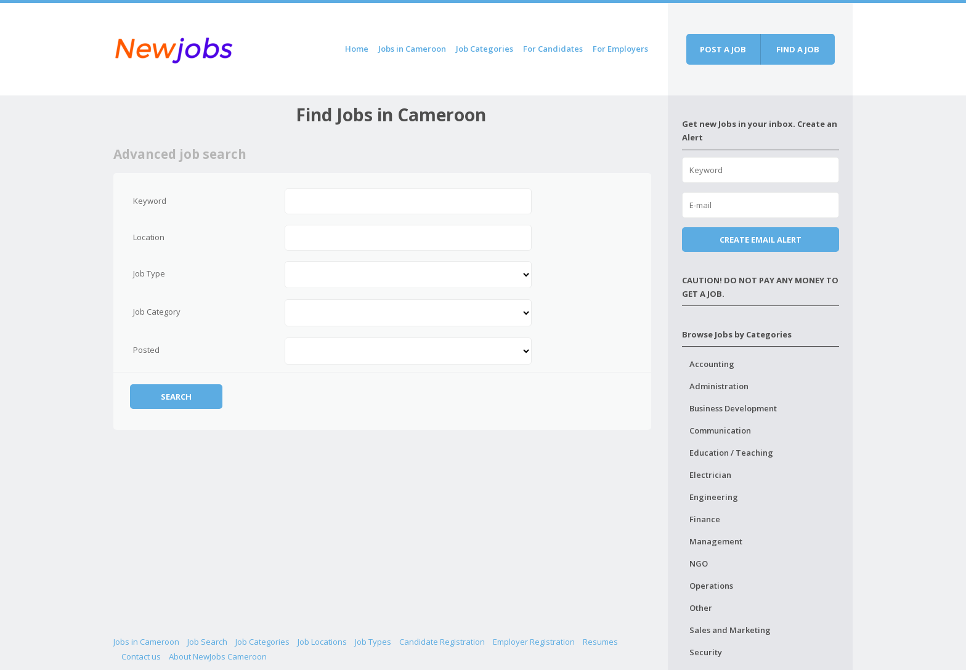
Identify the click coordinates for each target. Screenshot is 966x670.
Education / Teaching (731, 452)
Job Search (207, 641)
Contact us (141, 656)
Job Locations (322, 641)
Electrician (710, 474)
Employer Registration (534, 641)
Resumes (600, 641)
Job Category (157, 311)
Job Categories (484, 48)
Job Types (373, 641)
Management (715, 541)
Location (148, 237)
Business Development (733, 408)
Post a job (723, 49)
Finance (704, 519)
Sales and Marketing (730, 630)
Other (700, 607)
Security (705, 652)
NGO (698, 563)
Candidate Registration (442, 641)
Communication (720, 430)
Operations (711, 585)
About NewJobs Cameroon (218, 656)
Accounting (711, 363)
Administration (719, 386)
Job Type (149, 273)
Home (356, 48)
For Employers (620, 48)
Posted (146, 349)
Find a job (797, 49)
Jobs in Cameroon (412, 48)
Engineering (713, 496)
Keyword (149, 200)
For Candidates (553, 48)
